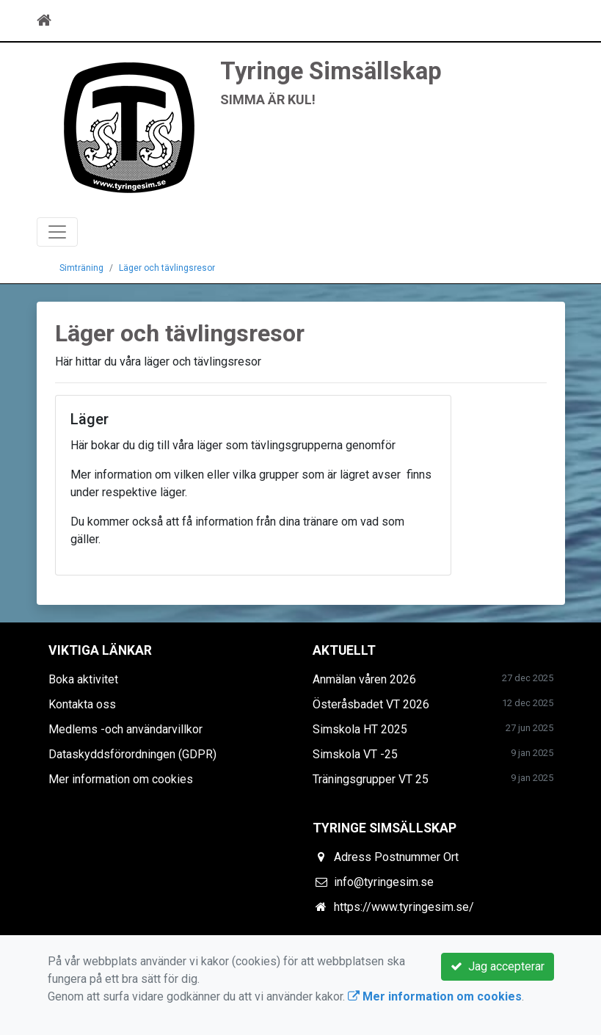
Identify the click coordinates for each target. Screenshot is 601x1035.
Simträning (81, 268)
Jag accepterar (497, 966)
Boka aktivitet (83, 679)
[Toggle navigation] (544, 20)
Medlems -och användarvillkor (125, 729)
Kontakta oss (82, 704)
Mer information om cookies (120, 779)
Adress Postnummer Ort (396, 857)
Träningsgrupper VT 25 (371, 779)
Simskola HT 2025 (360, 729)
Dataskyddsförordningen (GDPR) (132, 754)
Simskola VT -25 (355, 754)
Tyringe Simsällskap (331, 71)
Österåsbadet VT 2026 (371, 704)
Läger (89, 419)
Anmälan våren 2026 (364, 679)
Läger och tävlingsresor (167, 268)
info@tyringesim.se (384, 882)
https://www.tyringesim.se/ (404, 907)
